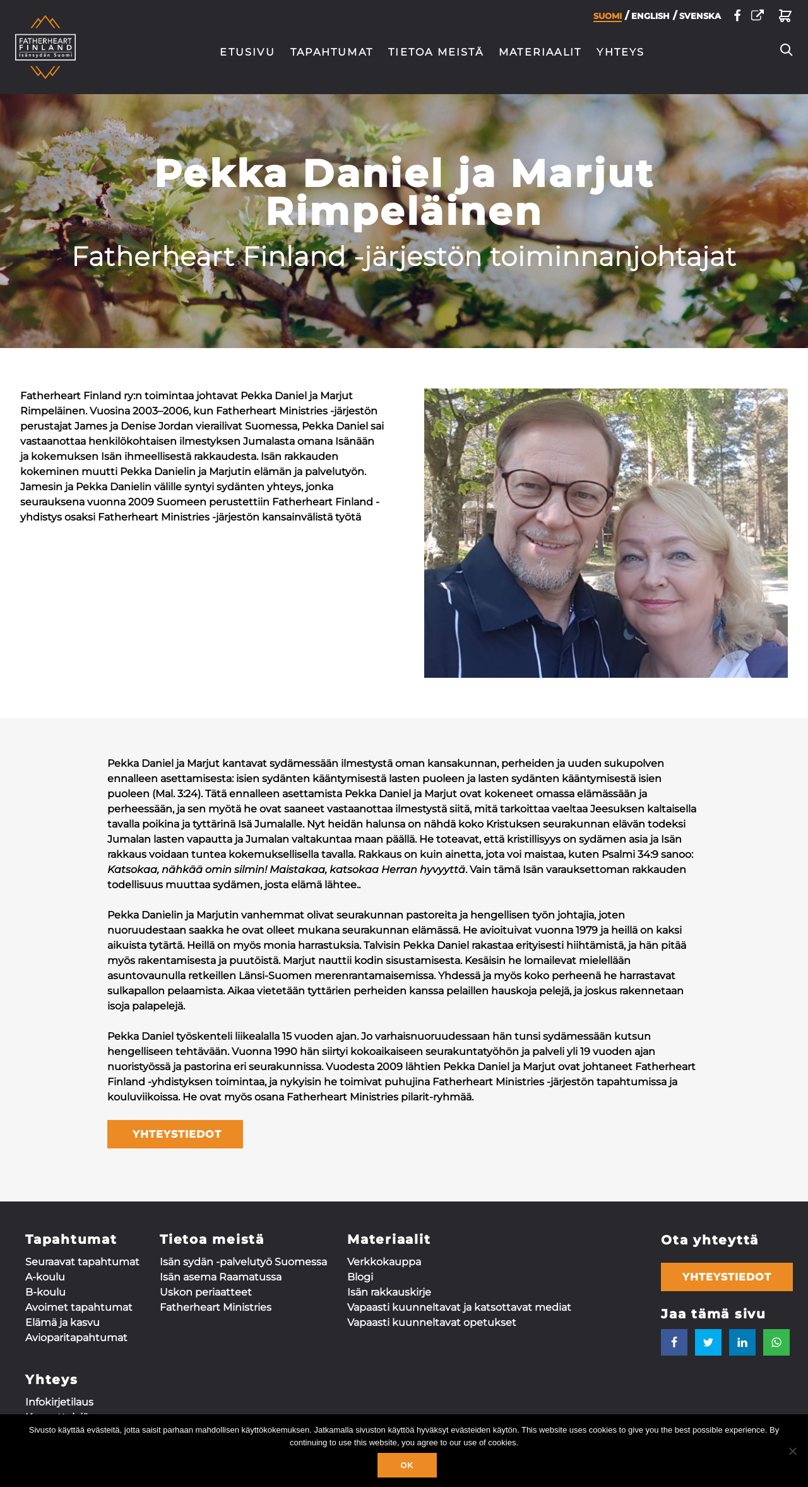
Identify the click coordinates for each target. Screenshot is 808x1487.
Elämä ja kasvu (62, 1322)
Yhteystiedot (726, 1277)
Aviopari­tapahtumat (76, 1338)
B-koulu (45, 1292)
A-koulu (45, 1277)
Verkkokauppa (384, 1262)
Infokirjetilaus (59, 1402)
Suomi (607, 19)
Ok (406, 1465)
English (650, 19)
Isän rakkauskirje (389, 1292)
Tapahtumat (331, 52)
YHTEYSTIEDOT (175, 1134)
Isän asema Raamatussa (221, 1277)
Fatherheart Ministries (215, 1307)
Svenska (700, 19)
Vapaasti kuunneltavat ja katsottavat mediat (459, 1307)
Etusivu (247, 52)
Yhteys (621, 52)
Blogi (360, 1277)
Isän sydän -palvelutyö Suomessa (243, 1262)
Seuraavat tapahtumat (82, 1262)
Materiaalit (540, 52)
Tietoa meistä (436, 52)
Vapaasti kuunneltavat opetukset (431, 1322)
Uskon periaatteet (206, 1292)
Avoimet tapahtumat (79, 1307)
